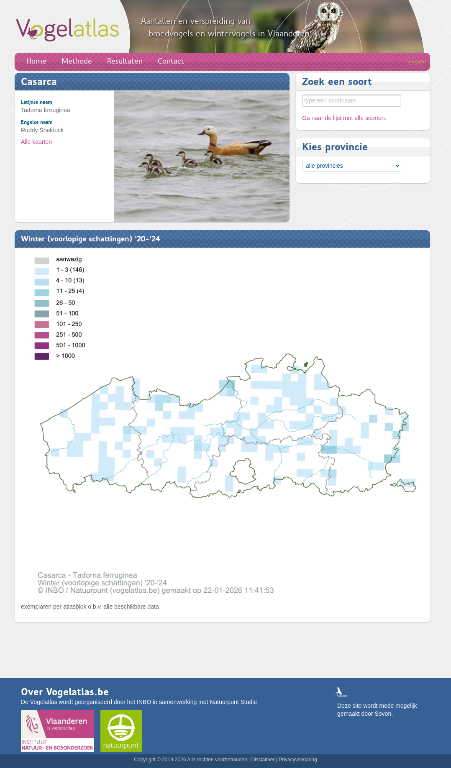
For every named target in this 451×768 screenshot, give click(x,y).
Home (36, 61)
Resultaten (125, 61)
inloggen (416, 61)
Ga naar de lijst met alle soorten (343, 118)
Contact (171, 61)
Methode (77, 61)
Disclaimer (262, 760)
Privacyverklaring (298, 760)
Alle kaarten (36, 141)
